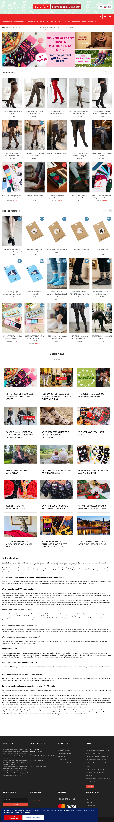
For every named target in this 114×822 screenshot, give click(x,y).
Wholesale (61, 756)
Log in (89, 799)
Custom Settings (33, 818)
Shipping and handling (65, 753)
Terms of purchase (64, 750)
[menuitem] (8, 22)
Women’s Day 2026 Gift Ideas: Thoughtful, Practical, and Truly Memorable (19, 434)
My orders (90, 802)
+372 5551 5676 (38, 760)
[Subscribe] (15, 804)
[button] (110, 210)
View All (57, 359)
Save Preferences (13, 817)
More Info (26, 812)
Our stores (92, 22)
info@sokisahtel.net (39, 766)
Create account (91, 805)
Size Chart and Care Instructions (68, 763)
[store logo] (41, 7)
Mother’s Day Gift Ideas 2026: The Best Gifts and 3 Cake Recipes (20, 396)
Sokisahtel (37, 800)
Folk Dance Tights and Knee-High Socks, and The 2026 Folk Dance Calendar (56, 396)
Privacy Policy (62, 759)
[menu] (50, 22)
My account (110, 16)
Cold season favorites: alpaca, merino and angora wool (19, 544)
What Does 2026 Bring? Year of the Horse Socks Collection (55, 434)
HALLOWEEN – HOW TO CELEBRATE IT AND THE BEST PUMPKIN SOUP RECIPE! (54, 544)
